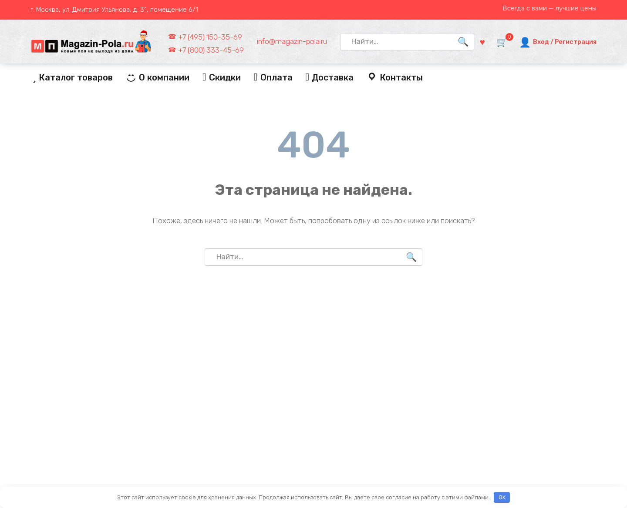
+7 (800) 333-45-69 (211, 50)
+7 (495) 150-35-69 (210, 37)
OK (502, 497)
